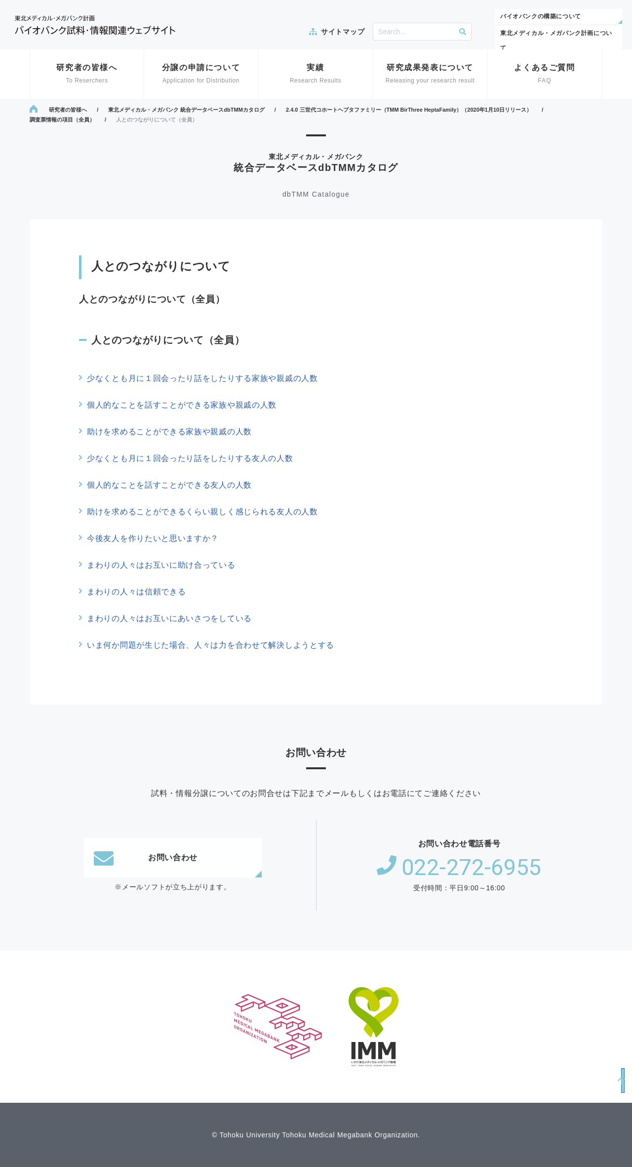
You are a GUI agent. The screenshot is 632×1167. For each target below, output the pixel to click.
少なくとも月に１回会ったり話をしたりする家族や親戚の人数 (202, 378)
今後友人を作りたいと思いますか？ (153, 538)
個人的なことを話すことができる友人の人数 (169, 485)
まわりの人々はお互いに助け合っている (161, 565)
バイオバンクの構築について (540, 16)
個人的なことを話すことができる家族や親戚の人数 (181, 405)
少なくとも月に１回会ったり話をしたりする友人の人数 (190, 458)
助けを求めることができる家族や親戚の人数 (169, 431)
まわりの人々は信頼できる (136, 591)
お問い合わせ (146, 858)
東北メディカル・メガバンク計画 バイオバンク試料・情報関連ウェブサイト (95, 25)
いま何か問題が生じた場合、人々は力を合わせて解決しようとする (210, 645)
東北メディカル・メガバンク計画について (556, 40)
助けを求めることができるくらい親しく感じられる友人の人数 (202, 511)
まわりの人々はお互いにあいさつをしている (169, 618)
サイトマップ (342, 32)
